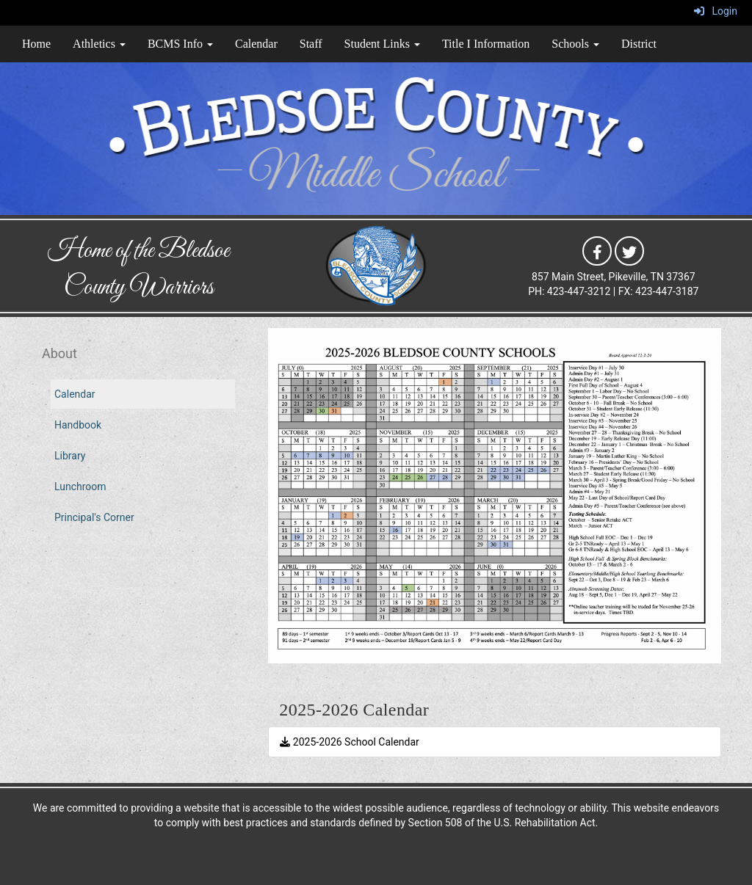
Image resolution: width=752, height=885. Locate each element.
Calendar (256, 43)
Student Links (382, 43)
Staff (311, 43)
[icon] (597, 250)
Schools (575, 43)
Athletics (99, 43)
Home (36, 43)
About (59, 353)
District (639, 43)
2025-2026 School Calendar (349, 742)
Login (715, 11)
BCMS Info (180, 43)
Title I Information (485, 43)
